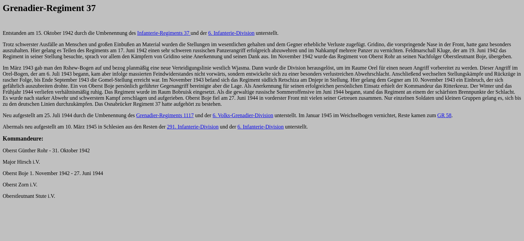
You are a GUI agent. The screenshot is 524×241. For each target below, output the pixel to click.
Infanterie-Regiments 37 (164, 33)
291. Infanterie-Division (193, 127)
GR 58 (444, 115)
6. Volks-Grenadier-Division (243, 115)
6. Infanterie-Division (231, 33)
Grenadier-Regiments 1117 (164, 115)
